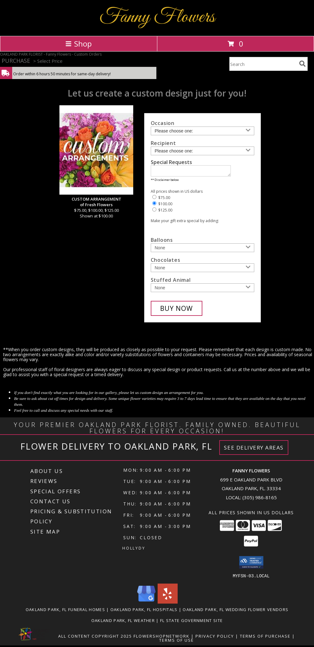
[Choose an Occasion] (202, 131)
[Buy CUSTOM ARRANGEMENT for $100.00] (177, 310)
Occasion (163, 123)
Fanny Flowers (157, 17)
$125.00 (162, 212)
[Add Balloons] (202, 249)
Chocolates (165, 261)
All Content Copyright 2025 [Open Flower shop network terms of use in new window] (95, 637)
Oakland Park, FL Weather (123, 622)
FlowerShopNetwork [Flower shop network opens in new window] (162, 637)
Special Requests (171, 162)
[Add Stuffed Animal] (202, 289)
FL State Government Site (191, 622)
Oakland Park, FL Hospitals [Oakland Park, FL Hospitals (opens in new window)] (144, 611)
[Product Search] (263, 64)
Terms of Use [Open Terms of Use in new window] (176, 642)
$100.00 (162, 205)
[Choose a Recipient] (202, 151)
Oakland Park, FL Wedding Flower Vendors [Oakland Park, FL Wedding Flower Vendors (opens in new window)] (235, 611)
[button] (251, 564)
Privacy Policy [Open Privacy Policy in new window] (214, 637)
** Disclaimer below (165, 182)
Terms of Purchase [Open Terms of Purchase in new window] (265, 637)
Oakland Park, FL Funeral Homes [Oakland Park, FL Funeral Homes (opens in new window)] (65, 611)
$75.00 (161, 199)
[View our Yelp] (168, 603)
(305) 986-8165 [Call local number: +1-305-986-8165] (259, 499)
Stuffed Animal (171, 281)
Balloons (162, 241)
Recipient (163, 143)
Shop (78, 43)
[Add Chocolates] (202, 269)
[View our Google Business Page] (146, 603)
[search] (302, 63)
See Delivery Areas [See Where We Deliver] (254, 449)
